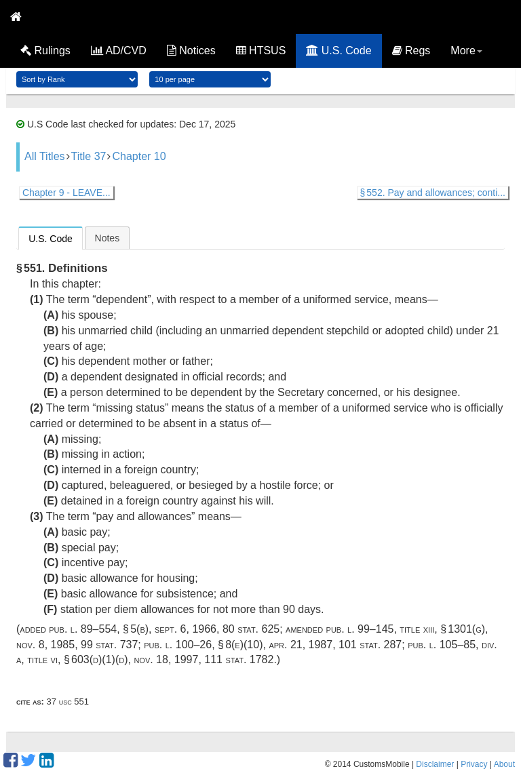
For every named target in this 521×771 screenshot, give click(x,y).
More (466, 50)
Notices (191, 50)
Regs (411, 50)
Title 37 (89, 156)
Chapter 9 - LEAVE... (66, 192)
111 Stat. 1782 (238, 659)
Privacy (474, 764)
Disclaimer (435, 764)
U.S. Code (338, 50)
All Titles (44, 156)
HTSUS (261, 50)
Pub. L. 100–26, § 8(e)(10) (203, 644)
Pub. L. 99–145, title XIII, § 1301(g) (406, 629)
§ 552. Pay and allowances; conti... (432, 192)
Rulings (45, 50)
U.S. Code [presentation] (50, 238)
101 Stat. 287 (370, 644)
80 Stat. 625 (251, 629)
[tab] (50, 238)
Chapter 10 (139, 156)
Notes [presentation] (107, 238)
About (504, 764)
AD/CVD (119, 50)
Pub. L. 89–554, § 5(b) (99, 629)
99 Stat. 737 (109, 644)
